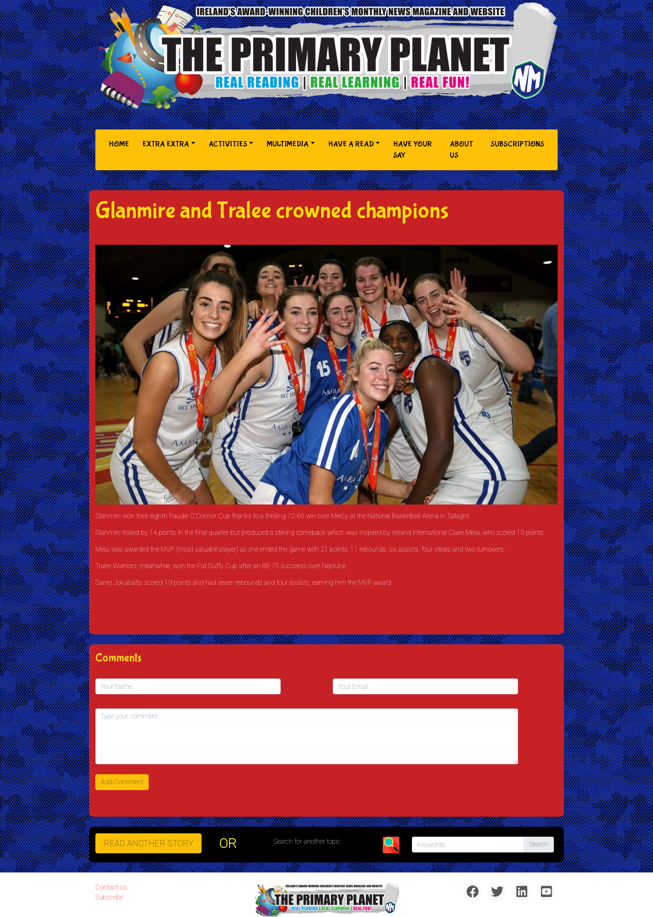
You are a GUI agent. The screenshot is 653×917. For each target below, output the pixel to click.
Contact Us (111, 887)
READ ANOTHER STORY (148, 843)
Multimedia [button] (288, 144)
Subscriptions (517, 144)
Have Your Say (412, 150)
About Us (461, 150)
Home (120, 143)
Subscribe (109, 897)
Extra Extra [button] (165, 144)
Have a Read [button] (351, 144)
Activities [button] (228, 144)
